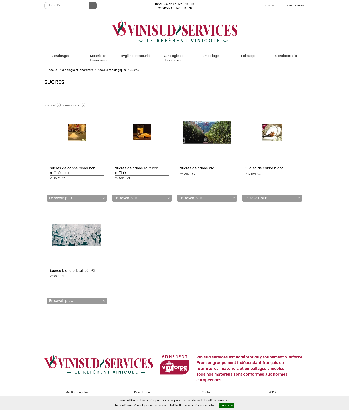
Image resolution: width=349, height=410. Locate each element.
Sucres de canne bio (197, 168)
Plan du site (142, 392)
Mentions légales (77, 392)
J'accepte (226, 406)
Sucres (134, 70)
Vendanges (60, 55)
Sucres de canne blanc (264, 168)
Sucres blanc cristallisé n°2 (72, 271)
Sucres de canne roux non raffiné (136, 171)
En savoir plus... (61, 198)
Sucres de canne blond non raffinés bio (72, 171)
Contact (271, 5)
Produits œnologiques (111, 70)
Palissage (248, 55)
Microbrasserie (286, 55)
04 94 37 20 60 (295, 5)
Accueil (53, 70)
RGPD (272, 392)
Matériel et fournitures (98, 58)
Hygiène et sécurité (136, 55)
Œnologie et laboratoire (173, 58)
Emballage (211, 55)
